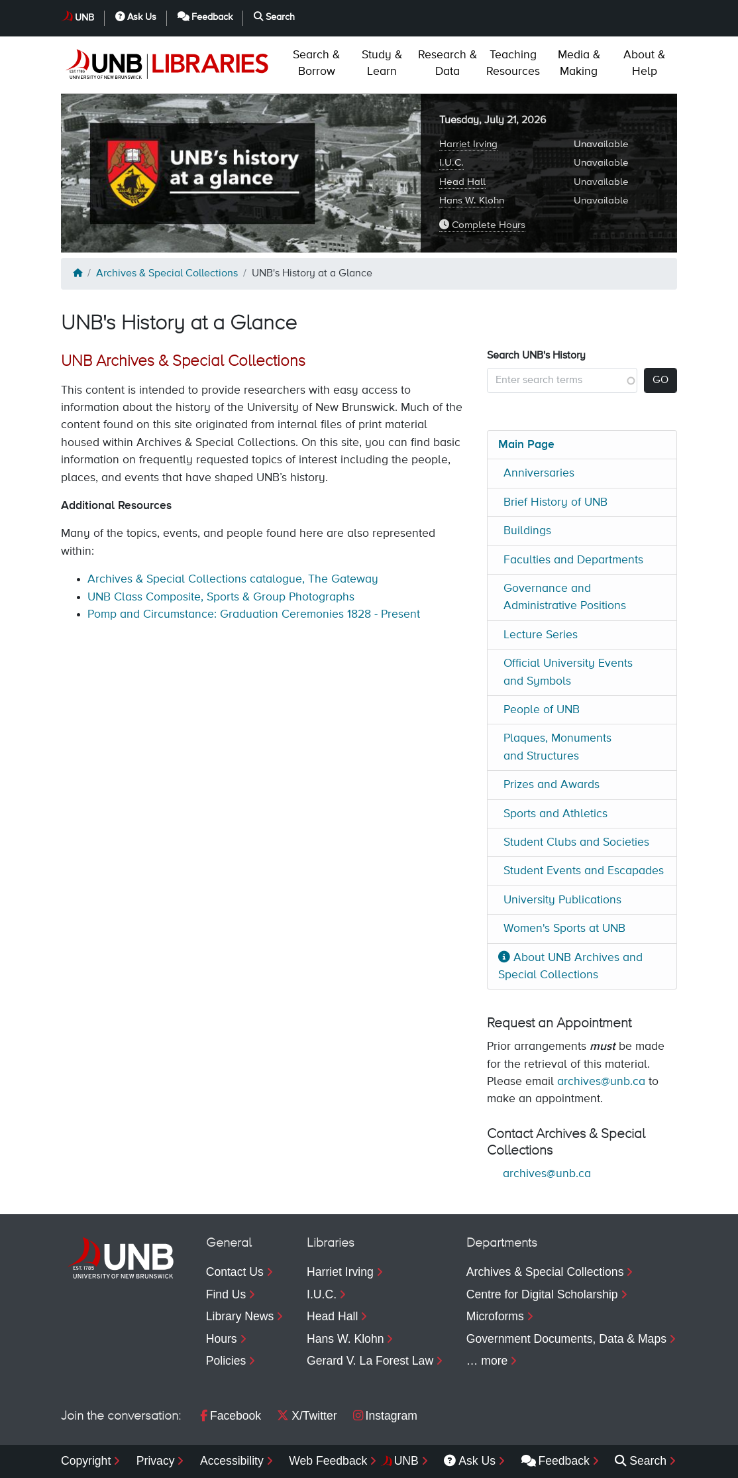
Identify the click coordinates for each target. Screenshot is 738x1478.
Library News (240, 1316)
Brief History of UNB (555, 502)
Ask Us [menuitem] (470, 1460)
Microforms (495, 1316)
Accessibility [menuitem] (232, 1460)
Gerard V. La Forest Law (370, 1360)
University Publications (562, 900)
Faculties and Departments (573, 560)
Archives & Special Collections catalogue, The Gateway (232, 579)
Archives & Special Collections (167, 273)
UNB (84, 18)
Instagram (385, 1415)
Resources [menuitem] (513, 63)
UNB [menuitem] (406, 1460)
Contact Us (235, 1272)
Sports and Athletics (555, 814)
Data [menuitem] (447, 63)
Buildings (527, 531)
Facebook (230, 1415)
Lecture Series (540, 635)
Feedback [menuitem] (555, 1460)
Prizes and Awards (551, 785)
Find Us (226, 1294)
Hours (221, 1338)
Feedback (205, 17)
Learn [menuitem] (382, 63)
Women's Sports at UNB (564, 929)
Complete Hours (482, 224)
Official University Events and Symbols (568, 672)
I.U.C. (451, 163)
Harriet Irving (468, 144)
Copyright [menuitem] (86, 1460)
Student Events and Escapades (583, 871)
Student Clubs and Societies (576, 842)
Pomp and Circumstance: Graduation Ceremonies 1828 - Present (253, 614)
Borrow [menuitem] (316, 63)
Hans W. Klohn (471, 200)
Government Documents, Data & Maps (566, 1338)
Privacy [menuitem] (155, 1460)
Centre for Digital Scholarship (542, 1294)
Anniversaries (538, 473)
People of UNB (541, 710)
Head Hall (462, 182)
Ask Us (135, 17)
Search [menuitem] (640, 1460)
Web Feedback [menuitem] (328, 1460)
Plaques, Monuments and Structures (557, 747)
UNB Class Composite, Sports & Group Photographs (220, 597)
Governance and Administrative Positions (564, 597)
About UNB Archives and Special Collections (570, 966)
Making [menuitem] (579, 63)
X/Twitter (307, 1415)
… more (487, 1360)
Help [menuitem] (644, 63)
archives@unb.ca (601, 1082)
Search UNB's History (536, 356)
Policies (226, 1360)
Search (274, 17)
